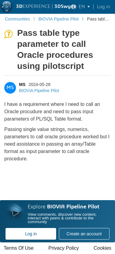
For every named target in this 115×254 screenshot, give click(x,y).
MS (22, 84)
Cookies (102, 248)
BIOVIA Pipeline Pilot (39, 90)
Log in (31, 233)
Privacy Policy (63, 248)
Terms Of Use (19, 248)
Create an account (84, 233)
